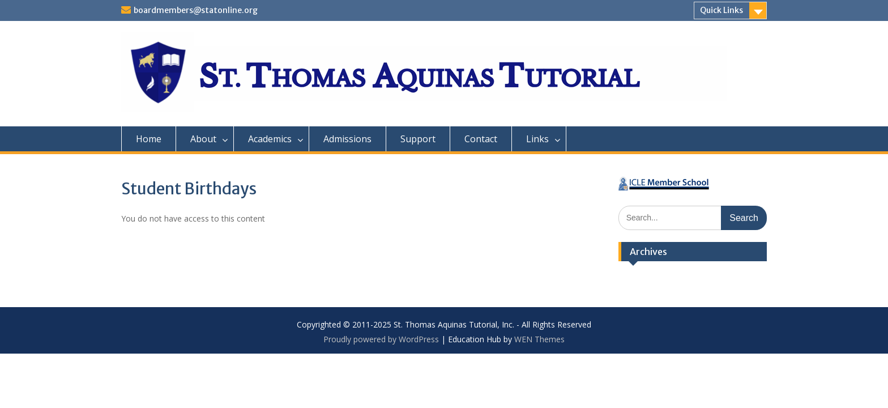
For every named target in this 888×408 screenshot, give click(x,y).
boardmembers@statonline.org (196, 10)
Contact (480, 139)
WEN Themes (539, 339)
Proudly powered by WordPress (381, 339)
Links (537, 139)
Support (418, 139)
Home (148, 139)
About (203, 139)
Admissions (347, 139)
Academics (270, 139)
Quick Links (721, 10)
